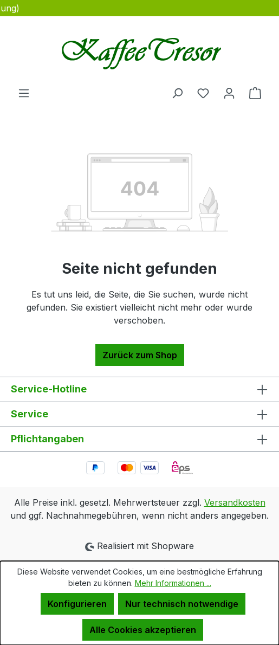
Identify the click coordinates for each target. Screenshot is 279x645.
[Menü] (24, 93)
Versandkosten (234, 502)
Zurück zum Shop (139, 355)
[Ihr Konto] (229, 93)
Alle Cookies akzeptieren (142, 629)
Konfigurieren (77, 603)
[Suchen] (177, 93)
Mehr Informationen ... (173, 583)
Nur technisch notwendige (181, 603)
